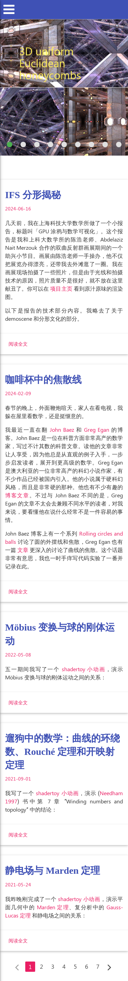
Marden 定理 (53, 907)
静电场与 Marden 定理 (52, 870)
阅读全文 (18, 344)
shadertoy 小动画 (83, 669)
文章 (22, 549)
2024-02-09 (18, 393)
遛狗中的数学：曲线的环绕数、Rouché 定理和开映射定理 (62, 751)
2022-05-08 (18, 654)
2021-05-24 (18, 884)
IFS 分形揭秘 (33, 195)
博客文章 (17, 495)
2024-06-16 (18, 208)
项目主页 (61, 288)
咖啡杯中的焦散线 (43, 379)
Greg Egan (96, 429)
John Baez (62, 429)
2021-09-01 (18, 778)
